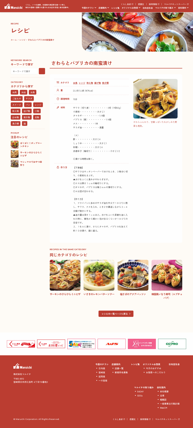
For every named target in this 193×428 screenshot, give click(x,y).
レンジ (82, 83)
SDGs (140, 395)
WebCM (163, 407)
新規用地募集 (121, 372)
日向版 (102, 368)
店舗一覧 (119, 368)
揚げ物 (97, 83)
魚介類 (105, 83)
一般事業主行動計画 (170, 403)
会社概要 (164, 391)
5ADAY (140, 391)
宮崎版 (102, 372)
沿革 (162, 395)
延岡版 (102, 376)
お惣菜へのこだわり (156, 372)
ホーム (14, 39)
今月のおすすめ (153, 368)
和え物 (90, 83)
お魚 (75, 83)
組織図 (163, 399)
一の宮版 (103, 380)
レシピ (22, 39)
